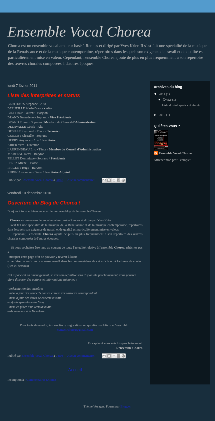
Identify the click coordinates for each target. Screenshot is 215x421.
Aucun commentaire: (81, 180)
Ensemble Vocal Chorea (175, 153)
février (167, 99)
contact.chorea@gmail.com (75, 329)
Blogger (125, 406)
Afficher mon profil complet (172, 160)
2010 (162, 115)
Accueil (75, 369)
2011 (162, 94)
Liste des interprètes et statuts (44, 95)
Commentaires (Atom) (41, 379)
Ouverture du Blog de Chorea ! (44, 202)
